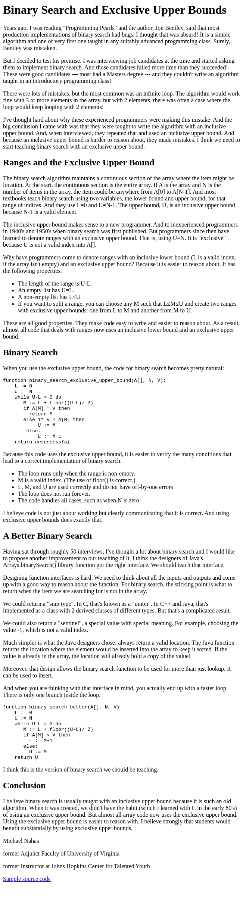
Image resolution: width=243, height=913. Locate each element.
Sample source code (27, 903)
